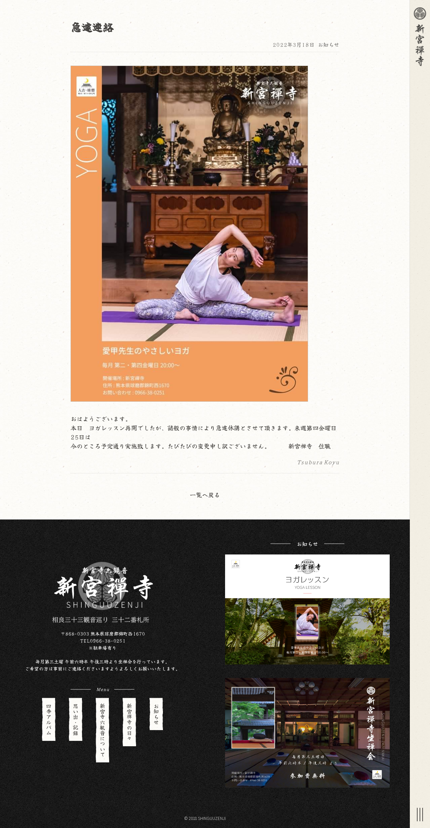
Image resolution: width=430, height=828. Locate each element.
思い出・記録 (76, 719)
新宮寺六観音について (102, 730)
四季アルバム (49, 719)
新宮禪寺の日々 (129, 722)
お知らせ (328, 44)
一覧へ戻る (205, 494)
